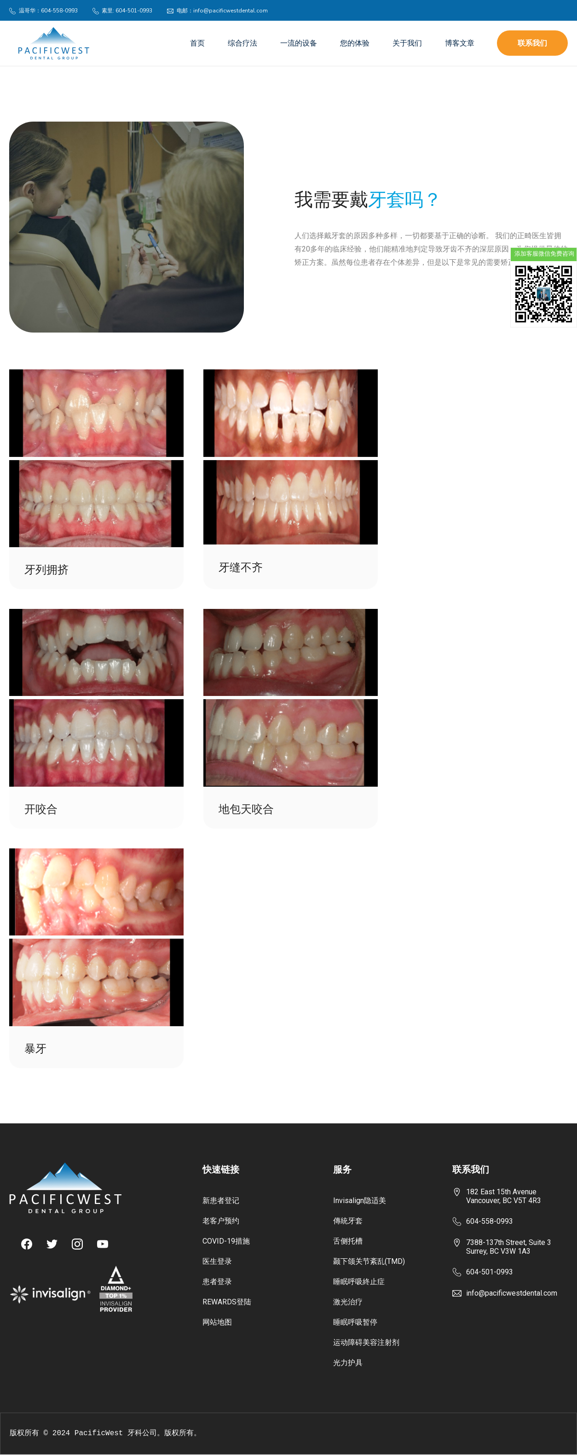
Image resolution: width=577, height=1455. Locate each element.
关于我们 (407, 43)
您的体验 (354, 43)
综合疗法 (242, 43)
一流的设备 (298, 43)
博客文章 (459, 43)
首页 (197, 43)
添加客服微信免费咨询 (543, 253)
